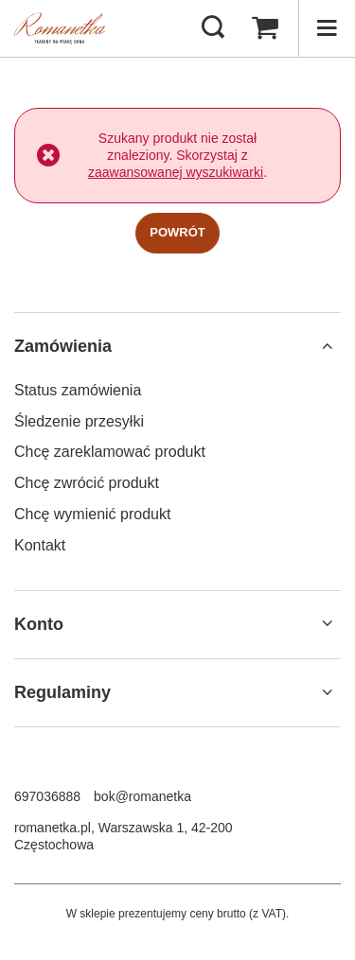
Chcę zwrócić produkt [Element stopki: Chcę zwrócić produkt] (86, 483)
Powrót (177, 232)
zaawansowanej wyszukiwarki (175, 172)
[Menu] (326, 28)
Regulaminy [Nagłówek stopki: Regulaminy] (62, 692)
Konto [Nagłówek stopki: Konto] (38, 624)
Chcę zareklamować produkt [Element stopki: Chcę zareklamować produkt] (109, 452)
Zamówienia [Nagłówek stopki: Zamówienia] (63, 346)
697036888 (47, 796)
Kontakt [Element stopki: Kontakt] (39, 545)
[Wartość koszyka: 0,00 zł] (265, 28)
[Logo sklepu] (59, 28)
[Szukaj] (213, 28)
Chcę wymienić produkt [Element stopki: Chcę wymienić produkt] (92, 514)
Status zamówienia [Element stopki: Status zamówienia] (77, 390)
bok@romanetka (142, 796)
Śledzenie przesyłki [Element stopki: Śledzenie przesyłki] (79, 421)
